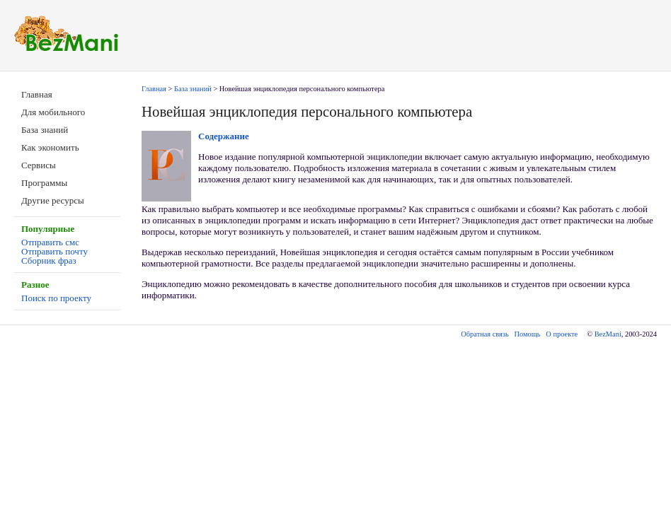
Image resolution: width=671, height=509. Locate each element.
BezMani (608, 334)
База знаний (44, 129)
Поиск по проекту (56, 298)
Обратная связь (484, 334)
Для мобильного (53, 112)
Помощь (528, 334)
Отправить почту (54, 251)
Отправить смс (50, 242)
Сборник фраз (48, 260)
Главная (36, 94)
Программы (44, 182)
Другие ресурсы (52, 200)
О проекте (562, 334)
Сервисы (38, 165)
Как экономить (50, 147)
